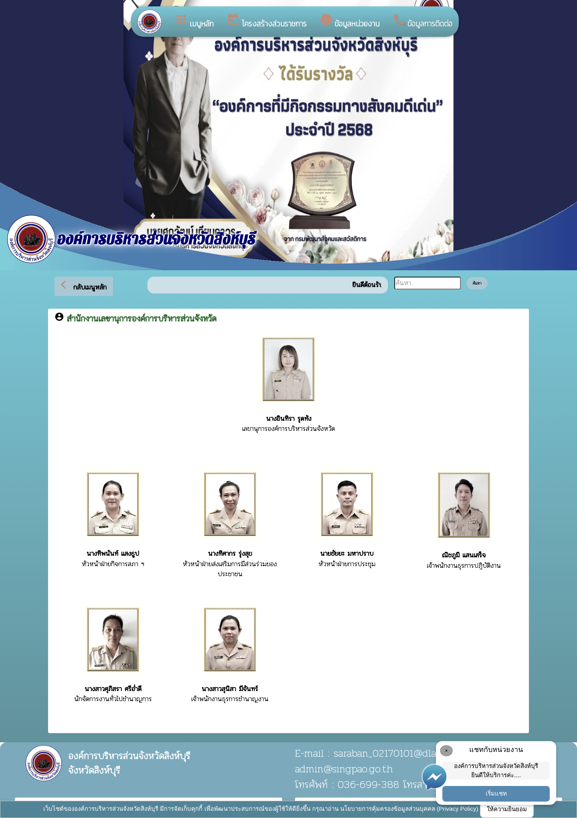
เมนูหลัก (194, 21)
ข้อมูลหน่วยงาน (349, 21)
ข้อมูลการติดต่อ (422, 21)
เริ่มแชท (496, 793)
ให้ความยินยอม (507, 809)
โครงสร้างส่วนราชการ (266, 21)
